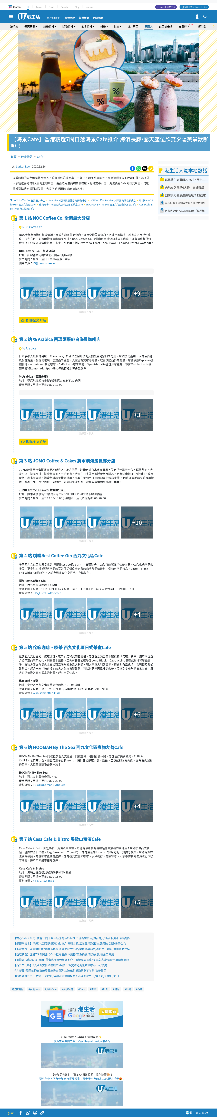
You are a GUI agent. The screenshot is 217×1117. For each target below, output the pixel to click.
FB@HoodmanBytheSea (49, 785)
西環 (140, 989)
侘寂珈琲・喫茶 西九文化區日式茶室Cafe (61, 204)
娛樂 (103, 26)
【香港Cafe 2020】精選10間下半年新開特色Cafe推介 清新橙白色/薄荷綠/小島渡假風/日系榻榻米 (72, 938)
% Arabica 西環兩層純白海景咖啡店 (67, 200)
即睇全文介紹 (33, 320)
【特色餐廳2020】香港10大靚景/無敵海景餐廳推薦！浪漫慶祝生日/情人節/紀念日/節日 (66, 976)
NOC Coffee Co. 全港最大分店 (29, 200)
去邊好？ (184, 26)
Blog (77, 7)
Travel (39, 7)
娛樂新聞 (84, 18)
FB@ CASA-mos (43, 880)
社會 (116, 26)
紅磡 (128, 989)
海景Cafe (51, 989)
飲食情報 (86, 26)
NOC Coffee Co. (31, 227)
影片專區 (132, 26)
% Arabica (27, 348)
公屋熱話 (70, 18)
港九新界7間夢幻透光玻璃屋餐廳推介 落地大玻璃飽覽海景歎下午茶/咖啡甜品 (60, 970)
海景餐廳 (68, 989)
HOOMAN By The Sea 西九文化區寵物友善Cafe (111, 204)
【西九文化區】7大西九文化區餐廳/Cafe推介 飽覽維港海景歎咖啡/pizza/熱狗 (60, 965)
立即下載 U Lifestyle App (195, 6)
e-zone (89, 7)
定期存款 (98, 18)
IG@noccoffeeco (44, 263)
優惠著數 (29, 26)
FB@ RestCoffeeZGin (47, 593)
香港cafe (35, 989)
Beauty (64, 7)
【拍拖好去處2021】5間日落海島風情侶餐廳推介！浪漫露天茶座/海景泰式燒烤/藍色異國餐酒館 (71, 960)
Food (51, 7)
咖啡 (93, 989)
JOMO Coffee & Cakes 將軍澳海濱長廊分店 (113, 200)
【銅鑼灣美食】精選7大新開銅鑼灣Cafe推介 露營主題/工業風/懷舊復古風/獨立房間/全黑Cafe (70, 943)
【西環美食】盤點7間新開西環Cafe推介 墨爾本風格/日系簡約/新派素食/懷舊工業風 (64, 954)
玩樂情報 (48, 26)
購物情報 (67, 26)
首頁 (14, 156)
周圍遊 (148, 26)
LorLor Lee (23, 166)
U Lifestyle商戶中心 (166, 6)
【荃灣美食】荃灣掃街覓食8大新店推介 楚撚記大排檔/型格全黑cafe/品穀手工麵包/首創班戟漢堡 (72, 949)
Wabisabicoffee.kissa (47, 693)
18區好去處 (166, 26)
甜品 (117, 989)
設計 (105, 989)
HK (27, 7)
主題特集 (201, 26)
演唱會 (14, 26)
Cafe (40, 156)
